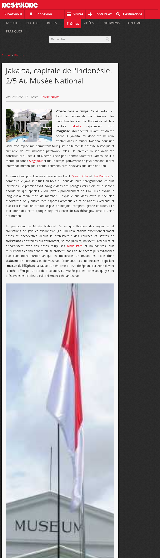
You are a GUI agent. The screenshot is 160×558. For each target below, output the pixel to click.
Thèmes (72, 23)
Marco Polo (80, 176)
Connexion (43, 14)
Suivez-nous (13, 14)
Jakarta (76, 126)
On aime (134, 23)
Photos (32, 23)
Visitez (78, 14)
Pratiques (14, 31)
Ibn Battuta (101, 176)
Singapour (36, 161)
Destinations (132, 14)
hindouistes (76, 246)
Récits (52, 23)
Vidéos (89, 23)
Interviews (111, 23)
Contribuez (103, 14)
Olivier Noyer (50, 97)
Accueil (12, 23)
